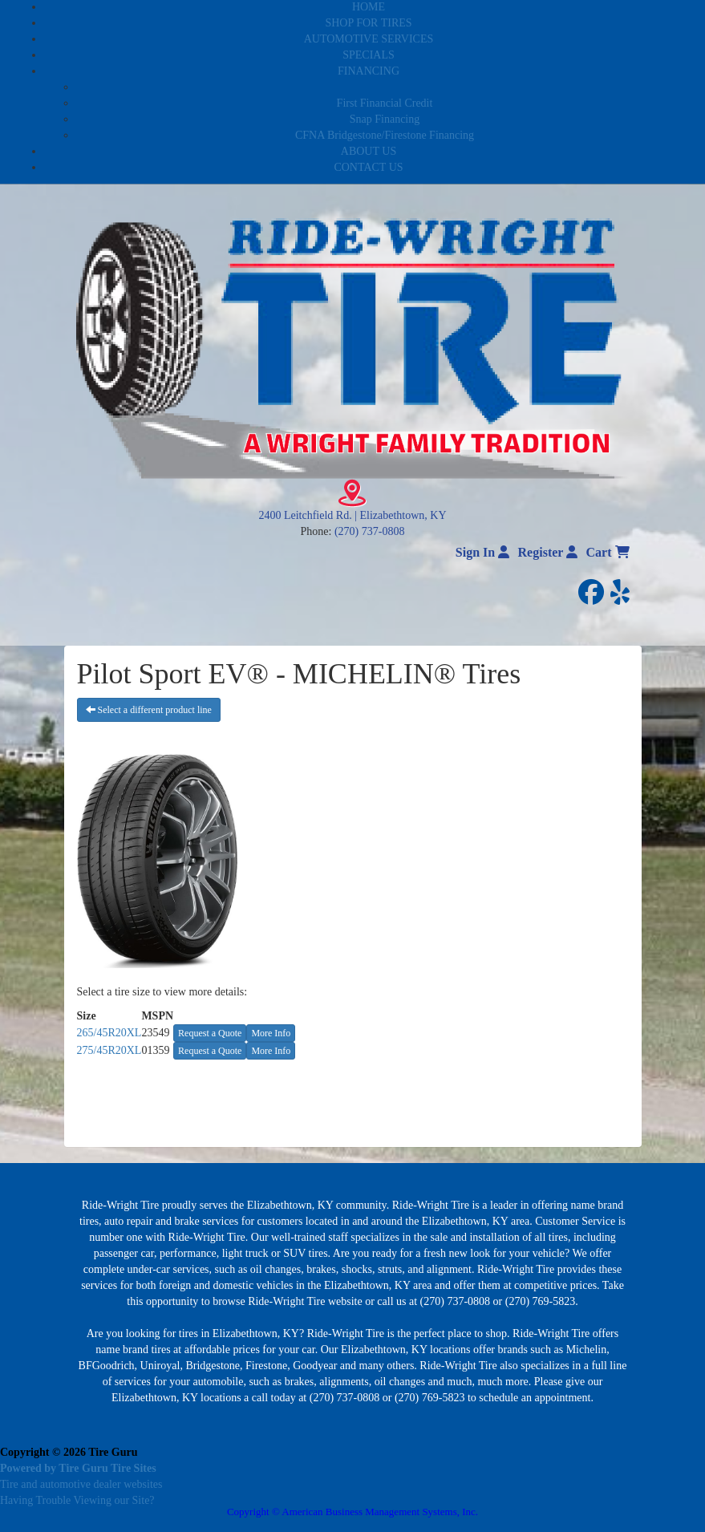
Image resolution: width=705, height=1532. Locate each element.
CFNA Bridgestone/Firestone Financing (384, 135)
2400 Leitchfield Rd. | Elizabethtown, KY (352, 515)
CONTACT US (368, 167)
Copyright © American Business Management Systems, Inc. (352, 1512)
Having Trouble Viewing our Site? (77, 1500)
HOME (368, 7)
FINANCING (368, 71)
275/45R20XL (109, 1050)
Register (548, 552)
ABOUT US (368, 151)
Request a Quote (209, 1033)
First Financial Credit (385, 103)
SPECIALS (368, 55)
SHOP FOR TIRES (368, 23)
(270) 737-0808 (369, 531)
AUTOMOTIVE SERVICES (369, 39)
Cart (608, 552)
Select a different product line (149, 709)
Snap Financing (385, 119)
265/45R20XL (109, 1033)
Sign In (482, 552)
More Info (270, 1033)
